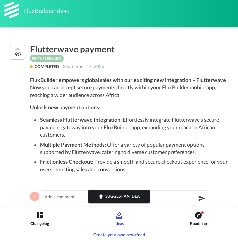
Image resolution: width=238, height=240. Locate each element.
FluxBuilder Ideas (46, 10)
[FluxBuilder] (11, 10)
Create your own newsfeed (119, 234)
